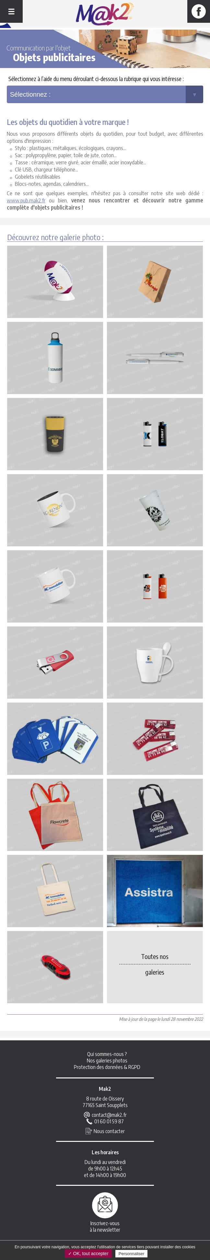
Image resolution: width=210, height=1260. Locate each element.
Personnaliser (132, 1253)
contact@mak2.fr (109, 1116)
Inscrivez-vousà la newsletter (105, 1227)
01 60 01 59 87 (109, 1122)
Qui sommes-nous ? (107, 1055)
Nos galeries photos (107, 1062)
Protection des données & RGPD (107, 1068)
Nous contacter (109, 1132)
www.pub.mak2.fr (26, 201)
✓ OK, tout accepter (88, 1253)
